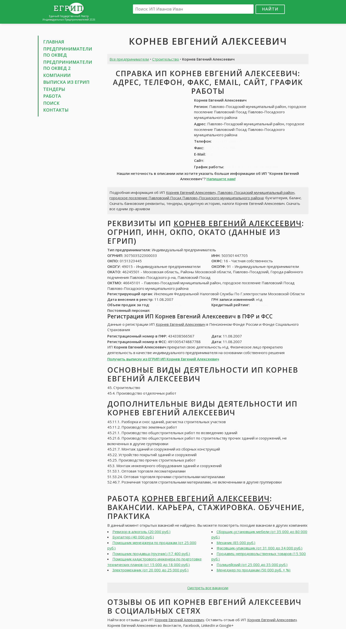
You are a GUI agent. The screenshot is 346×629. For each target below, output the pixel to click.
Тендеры (54, 89)
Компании (57, 75)
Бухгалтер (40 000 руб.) (133, 537)
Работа (52, 96)
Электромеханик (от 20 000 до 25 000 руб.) (150, 569)
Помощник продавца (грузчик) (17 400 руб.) (151, 553)
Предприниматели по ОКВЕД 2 (67, 65)
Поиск (51, 103)
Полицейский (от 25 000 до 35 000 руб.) (252, 564)
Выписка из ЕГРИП (66, 82)
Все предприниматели (129, 59)
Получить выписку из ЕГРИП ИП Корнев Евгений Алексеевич (163, 358)
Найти (270, 9)
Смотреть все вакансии (207, 587)
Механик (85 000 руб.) (236, 542)
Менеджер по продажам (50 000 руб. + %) (253, 569)
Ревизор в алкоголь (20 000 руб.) (141, 531)
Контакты (56, 110)
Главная (53, 42)
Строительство (165, 59)
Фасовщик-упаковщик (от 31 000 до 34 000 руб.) (259, 547)
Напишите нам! (221, 178)
